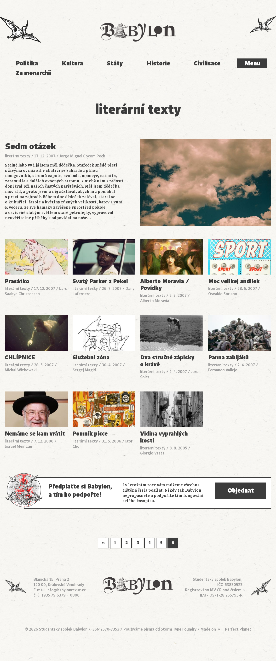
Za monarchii (34, 73)
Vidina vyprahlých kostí (164, 437)
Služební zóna (91, 357)
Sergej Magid (84, 370)
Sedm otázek (30, 146)
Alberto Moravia (154, 301)
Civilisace (207, 63)
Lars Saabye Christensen (36, 291)
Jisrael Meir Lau (18, 446)
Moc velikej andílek (234, 281)
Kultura (72, 63)
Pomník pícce (90, 433)
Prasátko (17, 281)
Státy (115, 63)
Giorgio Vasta (152, 453)
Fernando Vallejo (222, 370)
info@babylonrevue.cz (66, 590)
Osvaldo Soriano (222, 294)
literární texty (17, 156)
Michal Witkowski (21, 370)
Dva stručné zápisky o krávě (167, 361)
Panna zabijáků (228, 357)
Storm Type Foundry (178, 629)
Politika (27, 63)
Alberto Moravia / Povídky (164, 285)
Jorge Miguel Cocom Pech (82, 156)
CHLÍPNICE (20, 357)
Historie (158, 63)
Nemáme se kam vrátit (35, 433)
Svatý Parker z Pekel (100, 281)
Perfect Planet (238, 629)
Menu (252, 63)
